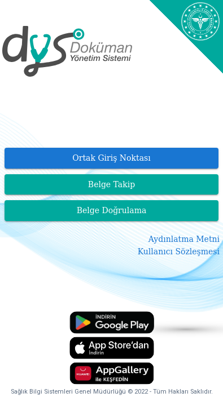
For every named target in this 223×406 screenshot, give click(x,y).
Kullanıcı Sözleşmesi (179, 251)
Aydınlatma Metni (184, 239)
